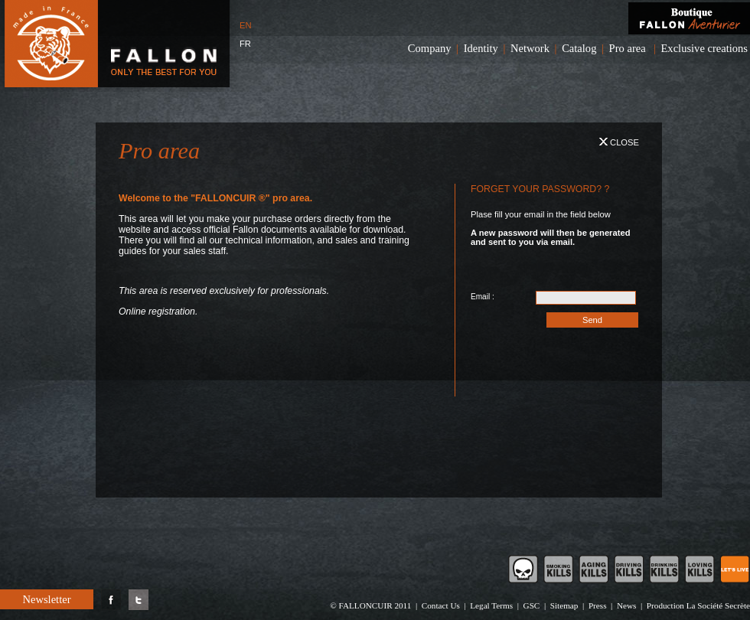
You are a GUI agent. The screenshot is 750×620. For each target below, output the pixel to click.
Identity (481, 48)
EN (246, 25)
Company (430, 48)
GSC (531, 605)
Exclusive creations (704, 48)
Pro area (627, 48)
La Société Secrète (718, 605)
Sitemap (564, 605)
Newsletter (46, 599)
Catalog (579, 48)
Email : (482, 296)
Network (529, 48)
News (626, 605)
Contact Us (441, 605)
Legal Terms (491, 605)
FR (245, 43)
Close (619, 142)
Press (598, 605)
